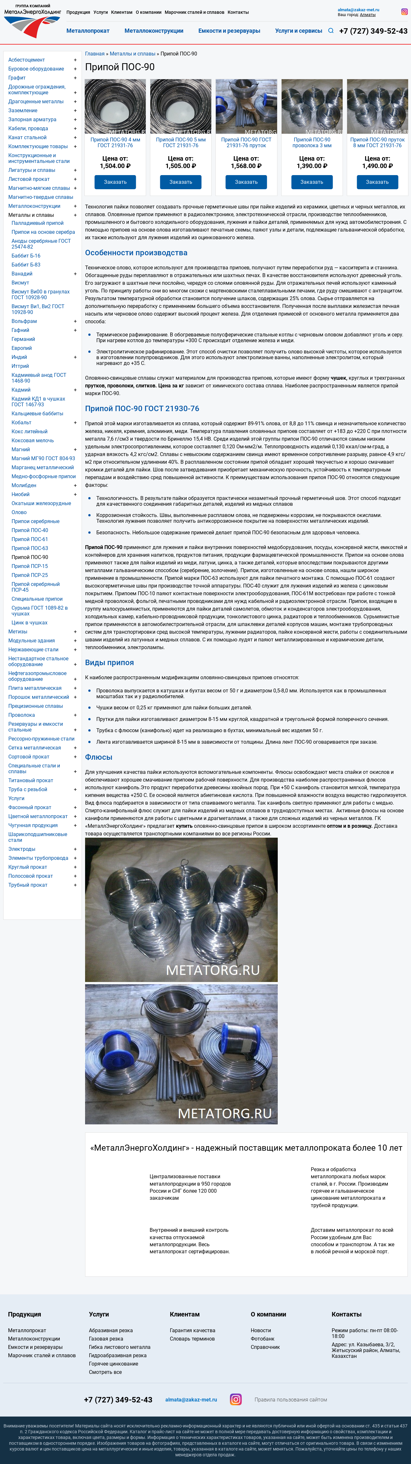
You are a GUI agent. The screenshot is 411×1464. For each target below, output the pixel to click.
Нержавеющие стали (33, 650)
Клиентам (122, 12)
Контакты (238, 12)
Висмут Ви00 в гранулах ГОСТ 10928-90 (41, 294)
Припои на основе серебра (43, 232)
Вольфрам (24, 321)
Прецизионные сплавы (35, 706)
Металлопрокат (87, 31)
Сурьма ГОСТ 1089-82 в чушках (40, 611)
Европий (22, 348)
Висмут (20, 283)
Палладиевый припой (38, 223)
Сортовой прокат (28, 757)
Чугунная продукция (33, 825)
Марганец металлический (43, 467)
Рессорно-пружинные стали (41, 739)
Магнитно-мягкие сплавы (39, 188)
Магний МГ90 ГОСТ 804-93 (43, 458)
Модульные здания (31, 641)
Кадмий (21, 390)
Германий (23, 339)
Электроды (21, 849)
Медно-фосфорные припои (44, 476)
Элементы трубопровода (38, 858)
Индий (19, 357)
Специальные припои (37, 599)
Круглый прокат (27, 867)
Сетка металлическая (34, 748)
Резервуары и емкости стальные (35, 727)
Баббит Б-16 (26, 256)
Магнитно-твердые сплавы (40, 197)
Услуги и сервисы (298, 31)
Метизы (17, 632)
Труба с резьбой (27, 789)
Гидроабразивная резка (118, 1355)
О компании (149, 12)
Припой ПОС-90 (30, 557)
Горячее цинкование (113, 1364)
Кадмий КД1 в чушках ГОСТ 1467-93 (38, 402)
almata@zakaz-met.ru (358, 9)
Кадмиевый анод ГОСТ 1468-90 (39, 378)
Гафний (20, 330)
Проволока (21, 715)
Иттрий (20, 366)
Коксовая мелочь (33, 440)
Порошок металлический (38, 697)
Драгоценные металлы (36, 101)
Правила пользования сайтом (291, 1400)
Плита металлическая (35, 688)
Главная (95, 54)
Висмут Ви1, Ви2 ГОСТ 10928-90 (38, 309)
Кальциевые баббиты (37, 413)
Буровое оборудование (36, 69)
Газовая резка (106, 1339)
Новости (261, 1330)
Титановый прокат (30, 780)
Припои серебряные (35, 521)
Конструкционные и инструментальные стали (39, 158)
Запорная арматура (32, 119)
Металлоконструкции (34, 206)
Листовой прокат (29, 179)
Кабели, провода (28, 128)
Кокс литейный (30, 431)
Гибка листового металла (120, 1347)
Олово (19, 512)
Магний (21, 449)
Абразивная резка (111, 1330)
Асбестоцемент (26, 60)
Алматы (368, 14)
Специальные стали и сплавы (34, 768)
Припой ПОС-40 (30, 530)
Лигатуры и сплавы (31, 170)
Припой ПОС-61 (30, 539)
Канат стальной (27, 137)
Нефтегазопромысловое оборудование (37, 676)
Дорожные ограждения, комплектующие (37, 90)
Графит (17, 78)
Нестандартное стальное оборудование (38, 661)
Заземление (22, 110)
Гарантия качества (192, 1330)
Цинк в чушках (30, 623)
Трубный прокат (28, 885)
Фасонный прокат (29, 807)
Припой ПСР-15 (30, 566)
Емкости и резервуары (229, 31)
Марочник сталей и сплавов (194, 12)
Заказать (115, 182)
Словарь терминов (192, 1339)
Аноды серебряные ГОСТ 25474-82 (41, 244)
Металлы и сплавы (132, 54)
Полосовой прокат (30, 876)
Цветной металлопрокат (38, 816)
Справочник (265, 1347)
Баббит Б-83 (26, 265)
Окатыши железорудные (41, 503)
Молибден (24, 485)
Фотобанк (263, 1339)
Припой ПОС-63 (30, 548)
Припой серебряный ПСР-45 (36, 587)
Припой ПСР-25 (30, 575)
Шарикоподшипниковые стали (37, 837)
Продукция (78, 12)
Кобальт (21, 422)
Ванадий (22, 274)
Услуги (16, 798)
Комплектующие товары (38, 146)
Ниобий (21, 494)
